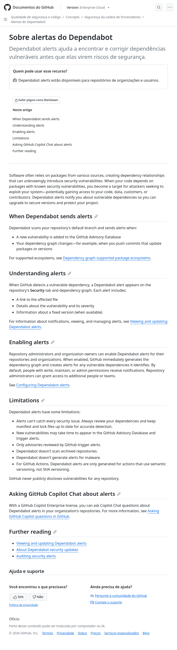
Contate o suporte (106, 602)
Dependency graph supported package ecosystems (106, 257)
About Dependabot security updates (47, 549)
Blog (146, 633)
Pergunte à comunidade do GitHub (118, 595)
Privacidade (65, 633)
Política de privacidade (23, 605)
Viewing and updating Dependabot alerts (51, 543)
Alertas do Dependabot (28, 22)
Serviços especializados (121, 633)
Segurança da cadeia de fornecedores (112, 17)
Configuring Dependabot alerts (42, 384)
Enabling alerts (31, 342)
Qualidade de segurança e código (36, 17)
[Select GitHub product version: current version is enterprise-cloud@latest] (88, 7)
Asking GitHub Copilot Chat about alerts (65, 493)
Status (82, 633)
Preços (96, 633)
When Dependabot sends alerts (53, 216)
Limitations (27, 400)
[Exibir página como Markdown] (36, 100)
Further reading (33, 531)
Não (38, 597)
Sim (18, 597)
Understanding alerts (40, 273)
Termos (47, 633)
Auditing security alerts (36, 556)
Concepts (73, 17)
